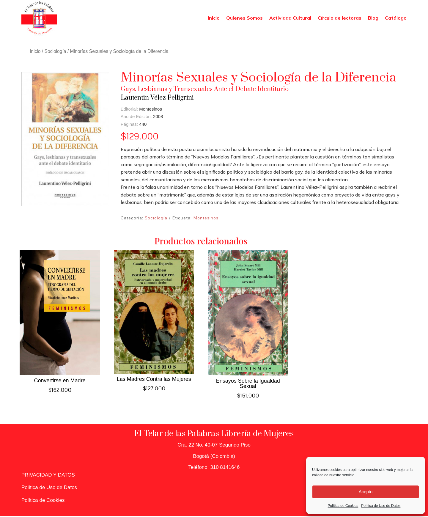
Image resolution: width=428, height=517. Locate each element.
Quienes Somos (244, 18)
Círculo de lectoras (339, 18)
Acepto (366, 491)
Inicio (214, 18)
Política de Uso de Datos (380, 506)
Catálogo (396, 18)
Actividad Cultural (290, 18)
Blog (373, 18)
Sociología (55, 51)
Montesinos (205, 217)
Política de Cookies (343, 506)
